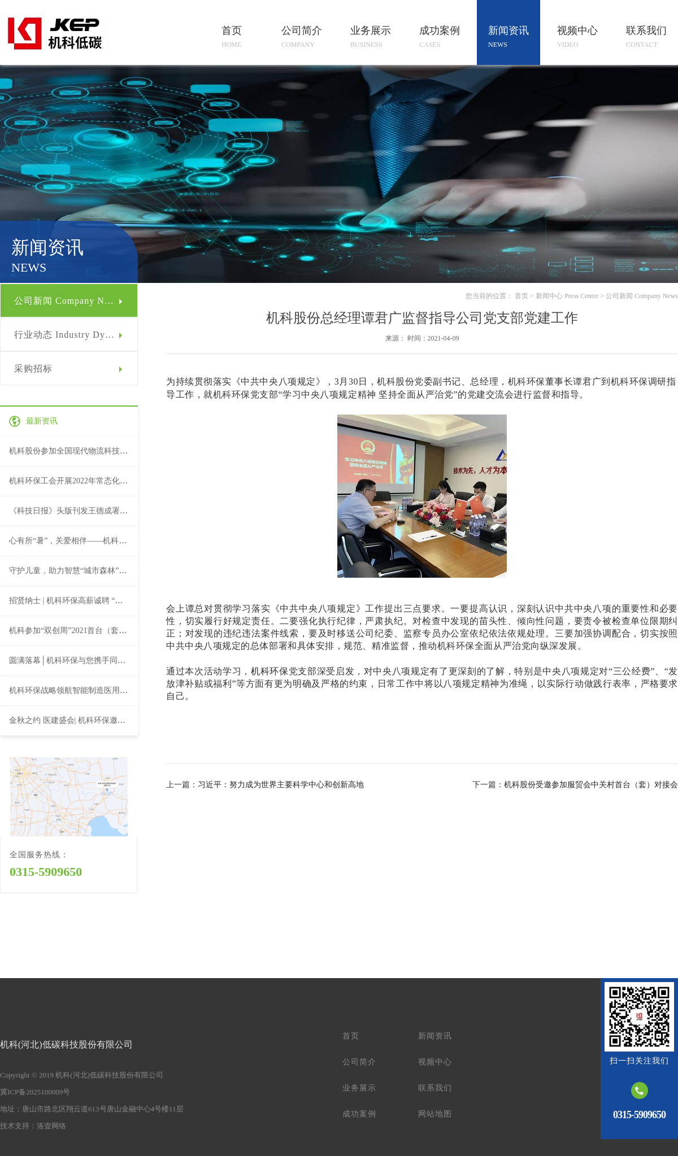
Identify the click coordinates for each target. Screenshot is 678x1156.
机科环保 (270, 671)
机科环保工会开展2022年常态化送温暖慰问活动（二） (104, 481)
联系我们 (435, 1088)
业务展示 (359, 1088)
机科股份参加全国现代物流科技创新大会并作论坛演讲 (104, 451)
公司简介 (359, 1062)
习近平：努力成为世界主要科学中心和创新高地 (281, 784)
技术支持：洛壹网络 (33, 1126)
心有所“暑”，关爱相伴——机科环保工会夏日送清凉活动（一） (119, 540)
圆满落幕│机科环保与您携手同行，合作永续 (87, 660)
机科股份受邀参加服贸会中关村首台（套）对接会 (591, 784)
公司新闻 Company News (67, 301)
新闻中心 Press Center (567, 296)
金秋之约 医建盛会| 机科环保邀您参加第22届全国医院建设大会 (118, 720)
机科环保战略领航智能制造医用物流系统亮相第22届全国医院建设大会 (131, 690)
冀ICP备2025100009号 (35, 1092)
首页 (521, 296)
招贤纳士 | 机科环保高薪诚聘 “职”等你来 (79, 600)
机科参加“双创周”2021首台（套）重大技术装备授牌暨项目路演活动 (127, 630)
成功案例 (359, 1114)
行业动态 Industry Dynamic (72, 334)
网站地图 (435, 1114)
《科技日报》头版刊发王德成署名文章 (76, 511)
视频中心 (435, 1062)
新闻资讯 (435, 1036)
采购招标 (33, 368)
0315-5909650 (46, 872)
